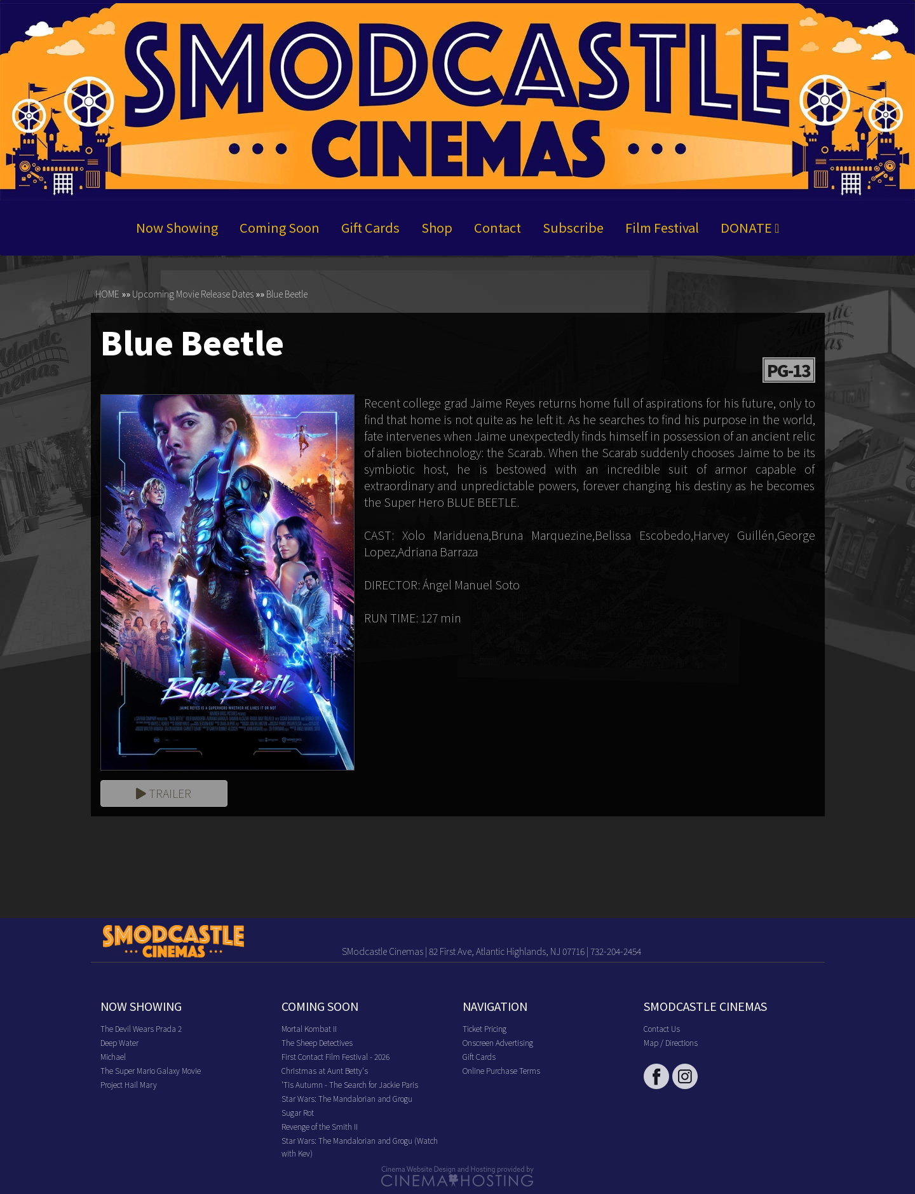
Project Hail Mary (128, 1084)
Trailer (163, 793)
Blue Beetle (287, 294)
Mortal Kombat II (309, 1028)
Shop (436, 228)
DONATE (750, 228)
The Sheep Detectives (317, 1042)
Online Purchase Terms (501, 1070)
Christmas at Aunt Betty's (324, 1070)
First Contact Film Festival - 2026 (335, 1056)
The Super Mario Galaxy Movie (150, 1070)
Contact (497, 228)
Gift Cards (370, 228)
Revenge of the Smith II (319, 1126)
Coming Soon (280, 228)
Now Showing (177, 228)
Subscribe (573, 228)
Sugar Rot (297, 1112)
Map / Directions (671, 1042)
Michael (113, 1056)
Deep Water (119, 1042)
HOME (107, 294)
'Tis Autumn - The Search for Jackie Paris (349, 1084)
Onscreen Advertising (498, 1042)
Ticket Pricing (484, 1028)
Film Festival (662, 228)
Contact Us (662, 1028)
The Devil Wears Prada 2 (141, 1028)
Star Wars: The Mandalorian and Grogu (346, 1098)
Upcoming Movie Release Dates (193, 294)
